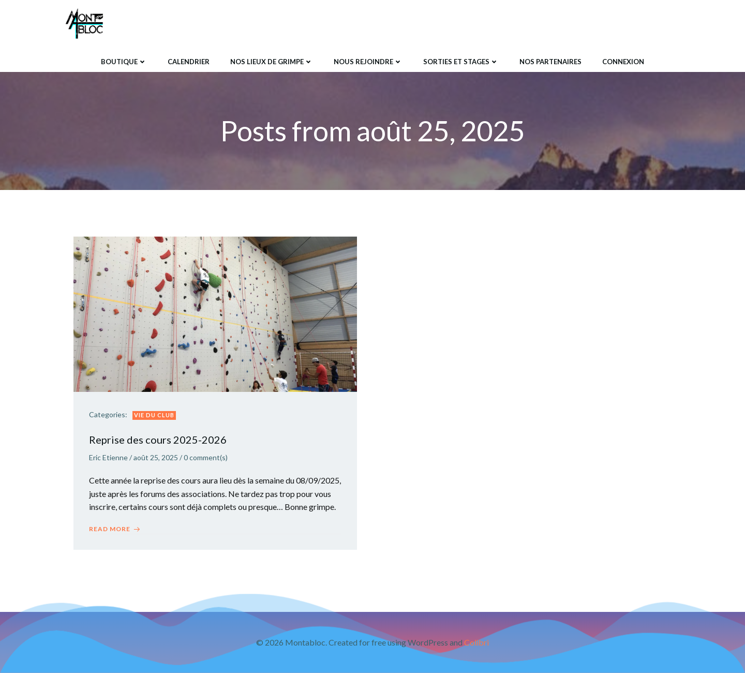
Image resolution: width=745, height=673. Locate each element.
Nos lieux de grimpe (271, 61)
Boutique (124, 61)
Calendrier (189, 61)
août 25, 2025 (155, 457)
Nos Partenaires (550, 61)
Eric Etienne (108, 457)
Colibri (476, 642)
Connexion (623, 61)
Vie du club (154, 415)
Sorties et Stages (461, 61)
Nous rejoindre (368, 61)
